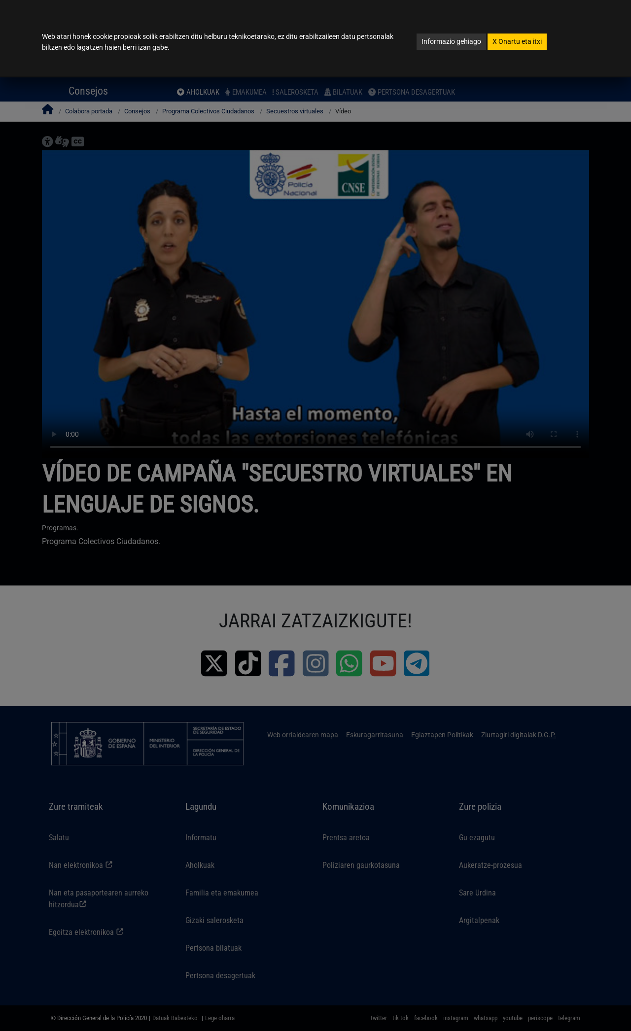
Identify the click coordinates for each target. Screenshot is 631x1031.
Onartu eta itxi (517, 41)
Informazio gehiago (451, 41)
